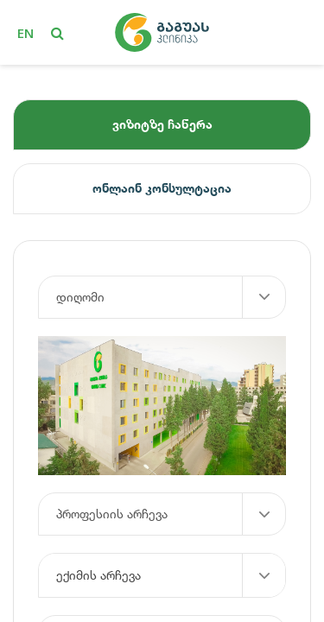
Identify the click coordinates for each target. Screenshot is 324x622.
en (25, 32)
